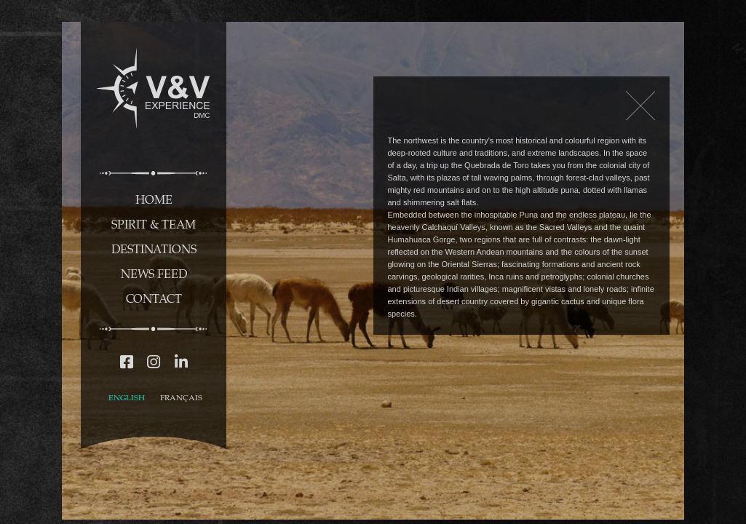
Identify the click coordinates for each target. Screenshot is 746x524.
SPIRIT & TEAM (153, 223)
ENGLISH (126, 397)
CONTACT (154, 298)
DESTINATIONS (154, 248)
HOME (153, 199)
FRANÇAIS (181, 397)
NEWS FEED (154, 273)
